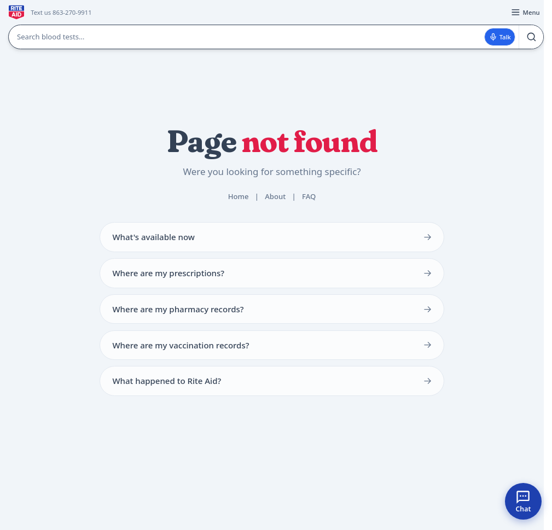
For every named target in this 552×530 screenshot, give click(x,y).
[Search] (531, 37)
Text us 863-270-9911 (61, 12)
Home (238, 196)
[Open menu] (525, 12)
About (275, 196)
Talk (500, 37)
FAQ (309, 196)
